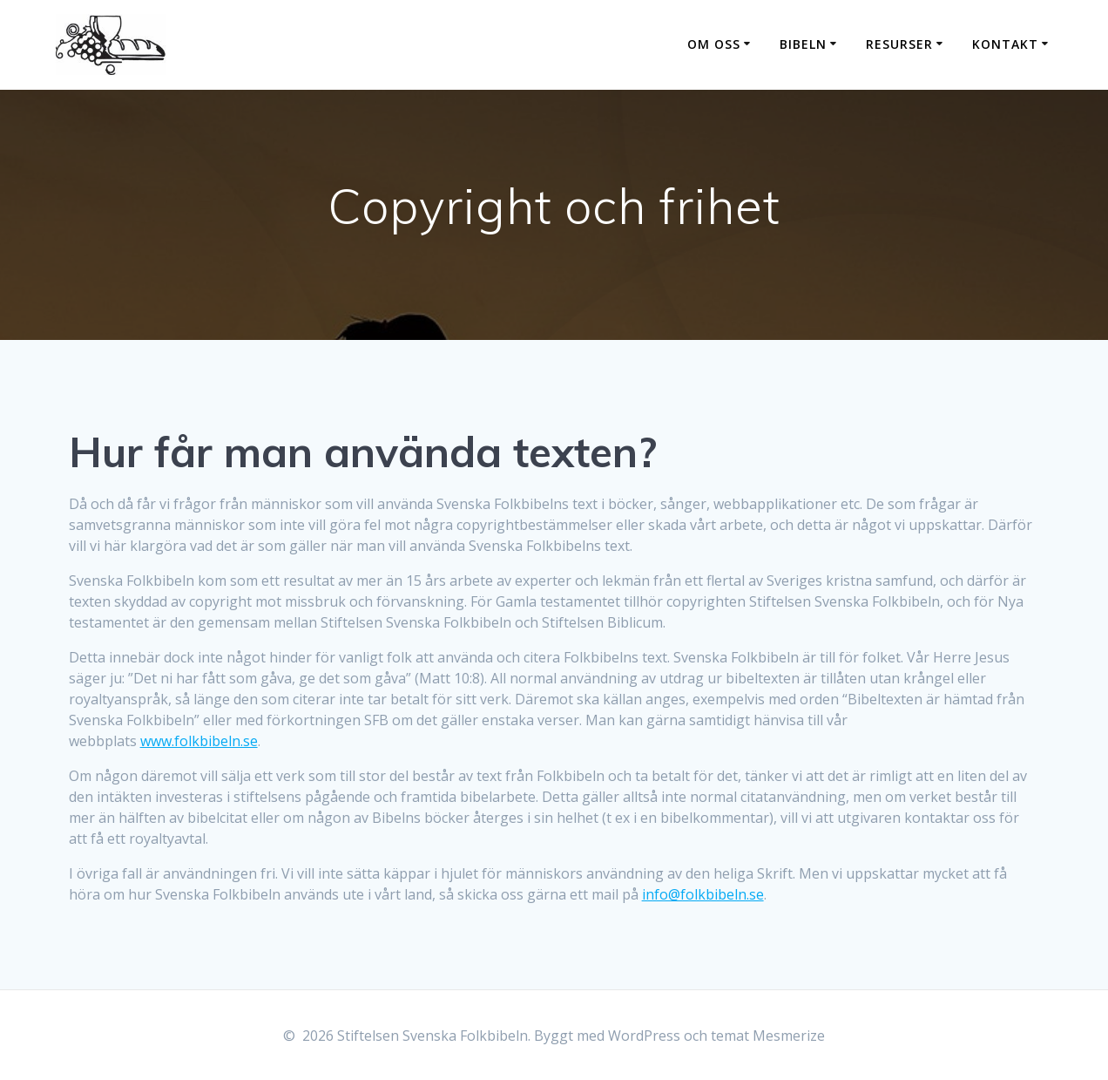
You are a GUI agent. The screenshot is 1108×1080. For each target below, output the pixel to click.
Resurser (899, 44)
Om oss (713, 44)
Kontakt (1005, 44)
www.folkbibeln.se (199, 741)
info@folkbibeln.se (703, 894)
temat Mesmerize (768, 1035)
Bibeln (803, 44)
